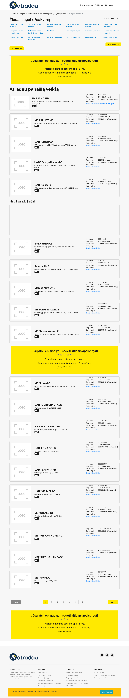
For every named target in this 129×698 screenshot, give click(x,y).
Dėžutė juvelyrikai (16, 37)
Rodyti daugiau (113, 44)
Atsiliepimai (99, 5)
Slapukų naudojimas (73, 678)
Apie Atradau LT (44, 672)
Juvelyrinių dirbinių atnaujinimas (16, 32)
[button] (116, 5)
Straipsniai (109, 5)
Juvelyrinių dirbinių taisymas (16, 25)
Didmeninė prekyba (107, 104)
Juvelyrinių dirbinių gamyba (54, 25)
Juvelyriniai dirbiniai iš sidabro (111, 25)
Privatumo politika (73, 675)
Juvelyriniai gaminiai (92, 31)
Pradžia (13, 14)
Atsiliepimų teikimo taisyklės (76, 680)
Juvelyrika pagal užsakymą (34, 38)
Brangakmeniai (90, 37)
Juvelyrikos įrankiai (111, 37)
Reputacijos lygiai (44, 678)
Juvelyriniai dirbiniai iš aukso (92, 25)
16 (76, 602)
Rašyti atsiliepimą (64, 76)
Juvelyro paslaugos (73, 31)
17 (82, 602)
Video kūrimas (99, 672)
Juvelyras (50, 31)
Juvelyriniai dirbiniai (93, 104)
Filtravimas (17, 48)
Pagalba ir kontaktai (45, 675)
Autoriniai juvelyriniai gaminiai (111, 32)
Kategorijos (23, 14)
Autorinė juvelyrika (73, 37)
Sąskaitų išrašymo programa (104, 675)
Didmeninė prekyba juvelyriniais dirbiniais (36, 32)
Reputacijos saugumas (46, 686)
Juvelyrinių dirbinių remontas (35, 25)
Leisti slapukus (106, 692)
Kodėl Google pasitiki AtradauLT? (50, 683)
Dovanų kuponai (100, 678)
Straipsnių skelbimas (45, 680)
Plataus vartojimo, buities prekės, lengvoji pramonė (48, 14)
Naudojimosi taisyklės (74, 672)
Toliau (113, 602)
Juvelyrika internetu (54, 37)
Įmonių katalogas (86, 5)
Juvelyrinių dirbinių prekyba (73, 25)
